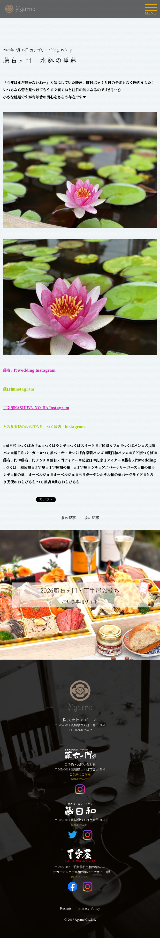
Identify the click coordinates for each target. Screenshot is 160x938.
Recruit (65, 908)
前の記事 (68, 517)
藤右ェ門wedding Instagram (29, 370)
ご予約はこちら (80, 774)
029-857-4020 (84, 730)
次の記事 (92, 517)
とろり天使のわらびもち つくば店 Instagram (44, 426)
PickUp (66, 50)
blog (55, 50)
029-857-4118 (80, 825)
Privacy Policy (89, 908)
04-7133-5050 (80, 877)
